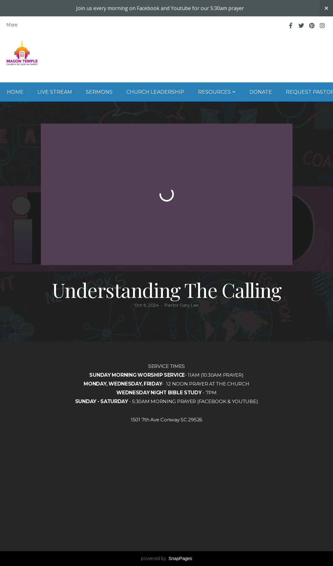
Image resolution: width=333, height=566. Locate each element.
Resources (217, 92)
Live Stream (54, 92)
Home (15, 92)
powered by (166, 558)
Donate (260, 92)
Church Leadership (155, 92)
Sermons (99, 92)
